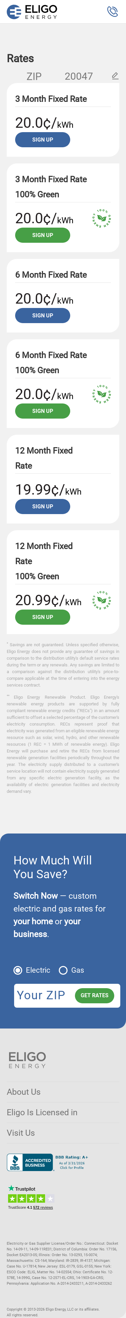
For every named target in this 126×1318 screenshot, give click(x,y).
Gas (77, 970)
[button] (112, 11)
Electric (38, 970)
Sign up (42, 140)
